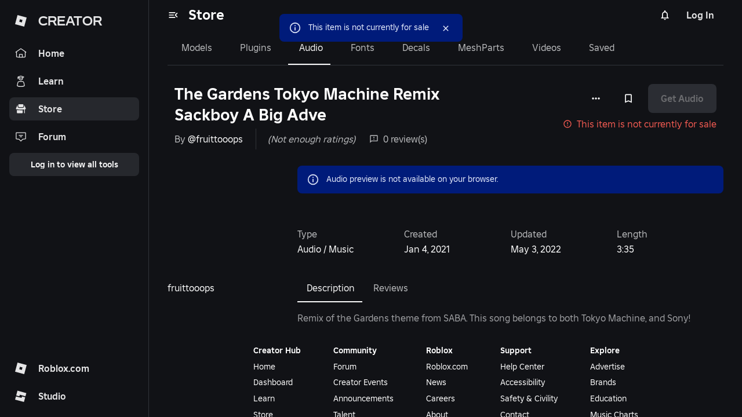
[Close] (445, 28)
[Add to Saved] (628, 98)
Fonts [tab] (362, 47)
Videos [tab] (546, 47)
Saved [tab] (601, 47)
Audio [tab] (311, 47)
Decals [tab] (416, 47)
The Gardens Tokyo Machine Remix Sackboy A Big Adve (307, 104)
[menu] (173, 15)
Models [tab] (196, 47)
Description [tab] (331, 288)
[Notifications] (664, 15)
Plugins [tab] (255, 47)
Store (206, 15)
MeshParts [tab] (481, 47)
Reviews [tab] (390, 288)
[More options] (596, 98)
